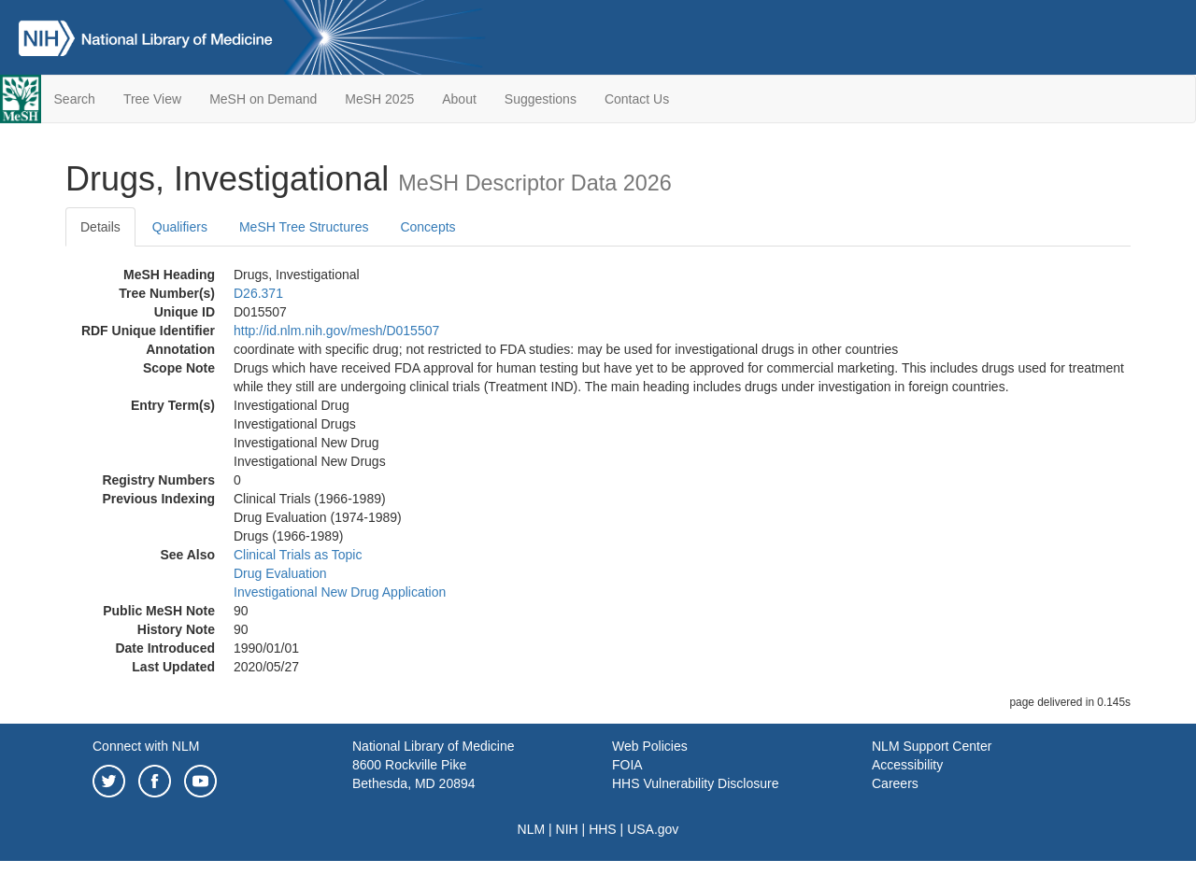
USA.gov (652, 829)
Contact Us (637, 99)
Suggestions (541, 99)
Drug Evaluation (280, 573)
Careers (895, 783)
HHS (603, 829)
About (459, 99)
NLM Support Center (931, 746)
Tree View (152, 99)
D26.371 (258, 293)
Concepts (427, 226)
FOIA (627, 764)
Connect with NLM (146, 746)
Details (100, 226)
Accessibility (907, 764)
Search (74, 99)
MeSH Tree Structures (304, 226)
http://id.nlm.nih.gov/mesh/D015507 (336, 330)
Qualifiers (179, 226)
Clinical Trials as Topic (298, 554)
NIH (567, 829)
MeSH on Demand (263, 99)
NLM (532, 829)
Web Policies (650, 746)
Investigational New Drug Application (340, 592)
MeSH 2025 (379, 99)
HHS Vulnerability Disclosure (695, 783)
